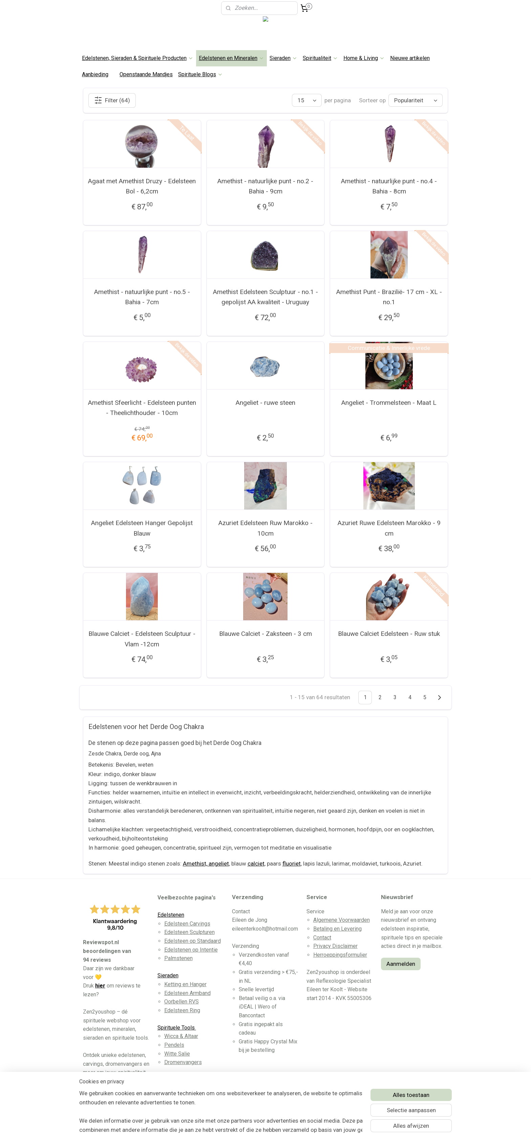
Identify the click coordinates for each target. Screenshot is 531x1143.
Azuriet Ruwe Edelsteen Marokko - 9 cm (389, 528)
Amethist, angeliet (206, 863)
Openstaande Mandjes (146, 74)
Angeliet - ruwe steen (265, 403)
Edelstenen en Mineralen (231, 58)
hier (100, 985)
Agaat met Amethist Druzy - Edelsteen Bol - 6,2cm (142, 186)
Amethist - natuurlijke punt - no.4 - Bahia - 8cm (389, 186)
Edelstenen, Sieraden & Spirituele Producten (137, 58)
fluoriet (291, 863)
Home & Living (364, 58)
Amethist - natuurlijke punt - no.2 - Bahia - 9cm (265, 186)
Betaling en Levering (337, 929)
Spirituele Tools (176, 1027)
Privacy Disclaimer (335, 946)
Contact (322, 937)
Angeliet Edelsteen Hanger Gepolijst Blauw (142, 528)
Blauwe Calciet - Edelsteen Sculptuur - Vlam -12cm (141, 639)
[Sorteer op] (415, 100)
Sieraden (283, 58)
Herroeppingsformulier (340, 955)
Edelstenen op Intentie (191, 950)
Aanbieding (95, 74)
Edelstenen (170, 915)
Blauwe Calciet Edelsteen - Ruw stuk (389, 634)
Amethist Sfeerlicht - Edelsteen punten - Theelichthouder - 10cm (142, 408)
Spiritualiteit (320, 58)
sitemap (241, 1130)
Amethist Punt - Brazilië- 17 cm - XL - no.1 (389, 297)
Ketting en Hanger (185, 984)
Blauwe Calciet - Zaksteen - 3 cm (265, 634)
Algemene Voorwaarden (341, 920)
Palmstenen (178, 958)
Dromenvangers (183, 1062)
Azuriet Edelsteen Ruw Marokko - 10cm (265, 528)
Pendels (174, 1045)
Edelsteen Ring (182, 1010)
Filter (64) (112, 100)
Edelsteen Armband (187, 993)
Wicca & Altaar (181, 1036)
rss (254, 1130)
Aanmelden (400, 963)
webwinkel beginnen (279, 1130)
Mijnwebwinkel (336, 1130)
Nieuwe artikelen (410, 58)
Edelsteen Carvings (187, 923)
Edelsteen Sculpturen (189, 932)
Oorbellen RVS (181, 1001)
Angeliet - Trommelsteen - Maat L (389, 403)
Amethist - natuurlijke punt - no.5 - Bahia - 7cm (142, 297)
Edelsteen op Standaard (192, 941)
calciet (256, 863)
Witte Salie (177, 1054)
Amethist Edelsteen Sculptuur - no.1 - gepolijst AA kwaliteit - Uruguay (265, 297)
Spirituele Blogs (200, 74)
